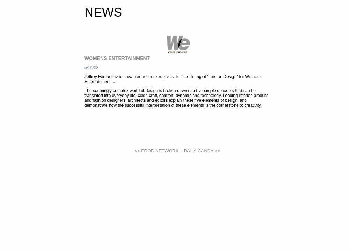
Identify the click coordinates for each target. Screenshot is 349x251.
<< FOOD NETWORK (157, 150)
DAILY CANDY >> (202, 150)
